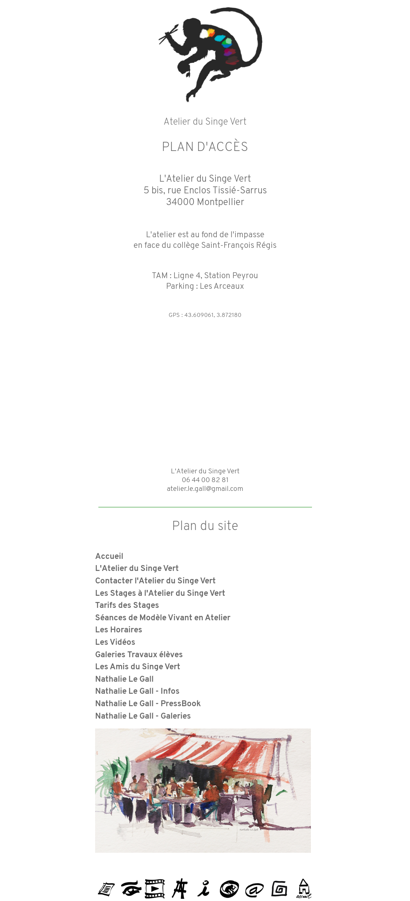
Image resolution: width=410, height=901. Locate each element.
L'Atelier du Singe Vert (137, 569)
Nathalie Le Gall (124, 679)
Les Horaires (118, 630)
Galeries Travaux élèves (139, 655)
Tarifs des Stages (127, 606)
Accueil (109, 557)
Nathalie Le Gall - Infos (137, 692)
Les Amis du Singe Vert (137, 667)
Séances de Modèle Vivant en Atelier (162, 618)
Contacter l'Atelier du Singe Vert (155, 581)
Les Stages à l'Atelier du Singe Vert (160, 594)
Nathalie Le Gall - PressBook (148, 704)
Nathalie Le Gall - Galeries (143, 716)
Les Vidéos (115, 643)
